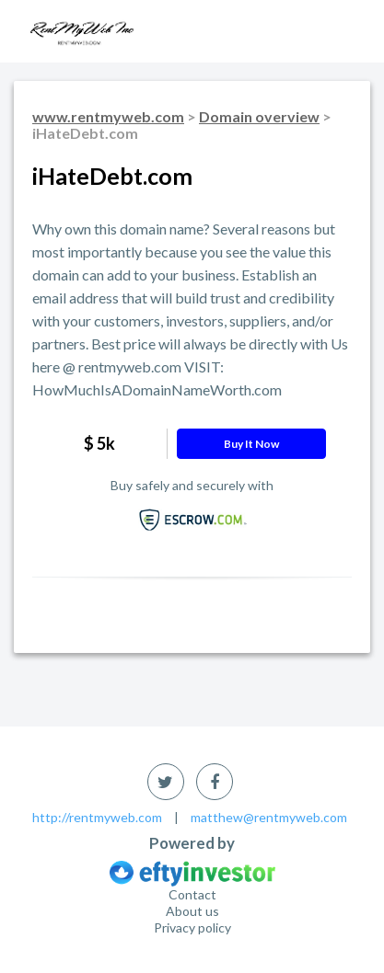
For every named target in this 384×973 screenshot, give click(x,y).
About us (192, 911)
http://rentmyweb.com (97, 817)
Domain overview (259, 116)
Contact (192, 894)
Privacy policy (192, 927)
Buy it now (251, 444)
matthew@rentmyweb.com (269, 817)
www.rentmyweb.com (108, 116)
